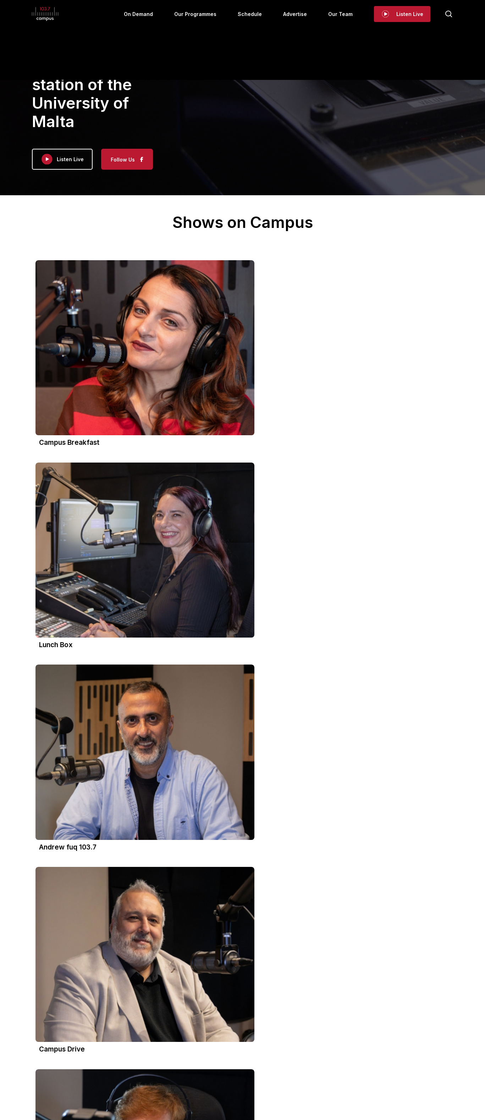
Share (93, 990)
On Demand (171, 1041)
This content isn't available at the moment (100, 947)
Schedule (253, 1041)
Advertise (283, 1041)
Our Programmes (213, 1041)
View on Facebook (62, 990)
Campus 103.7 (79, 920)
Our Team (314, 1041)
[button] (242, 525)
